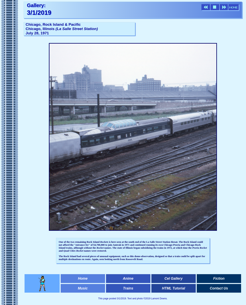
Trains (128, 288)
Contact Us (219, 288)
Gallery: (36, 5)
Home (83, 278)
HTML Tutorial (173, 288)
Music (83, 288)
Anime (128, 278)
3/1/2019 (39, 12)
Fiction (219, 278)
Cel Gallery (174, 278)
